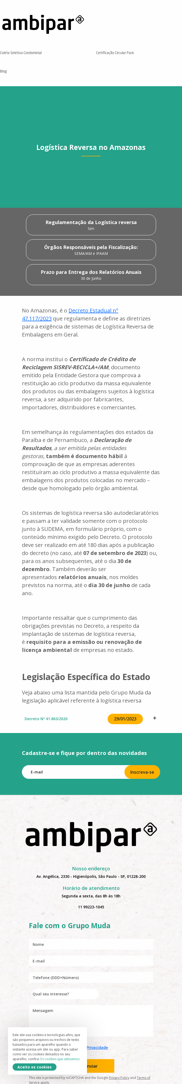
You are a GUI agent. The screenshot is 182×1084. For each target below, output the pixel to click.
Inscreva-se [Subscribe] (142, 772)
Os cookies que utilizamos (59, 1059)
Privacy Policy (119, 1077)
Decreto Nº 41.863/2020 (91, 719)
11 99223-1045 (91, 906)
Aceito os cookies (34, 1067)
